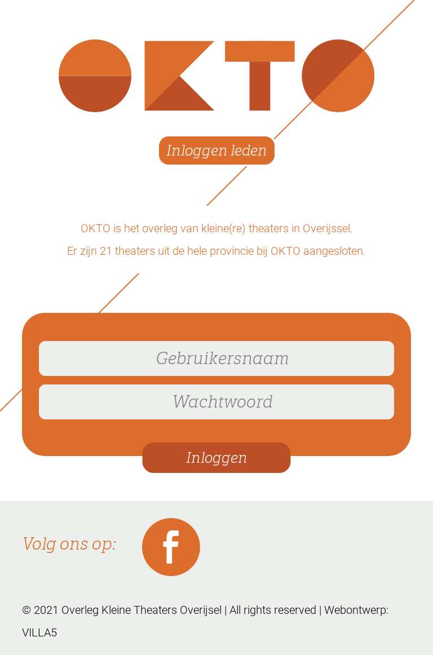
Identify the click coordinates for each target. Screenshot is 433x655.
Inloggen (217, 458)
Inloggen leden (216, 151)
